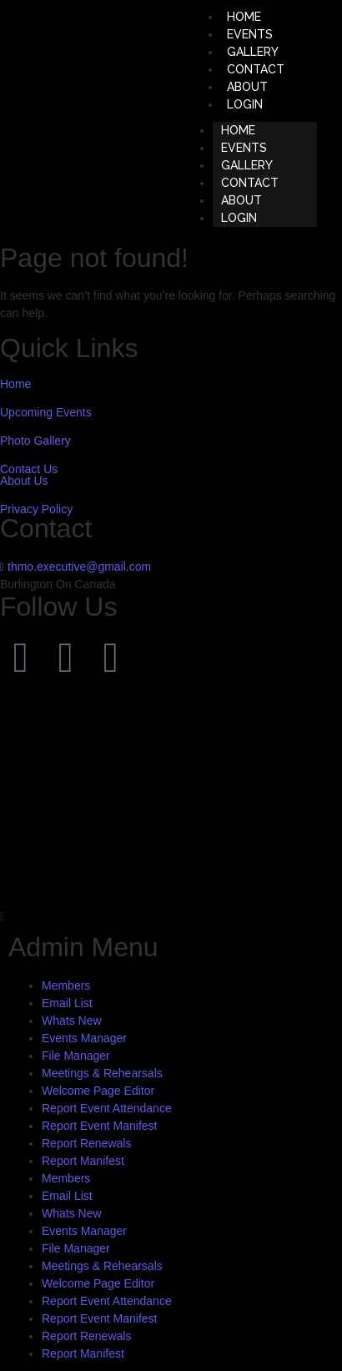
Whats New (72, 1020)
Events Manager (84, 1038)
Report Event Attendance (107, 1108)
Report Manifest (83, 1160)
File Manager (76, 1055)
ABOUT (241, 200)
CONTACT (250, 182)
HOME (238, 130)
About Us (24, 480)
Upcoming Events (46, 412)
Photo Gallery (35, 440)
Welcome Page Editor (98, 1090)
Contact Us (29, 469)
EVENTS (244, 147)
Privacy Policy (36, 509)
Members (66, 985)
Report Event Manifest (100, 1125)
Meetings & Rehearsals (102, 1073)
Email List (67, 1003)
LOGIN (245, 104)
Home (15, 384)
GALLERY (247, 165)
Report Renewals (86, 1143)
